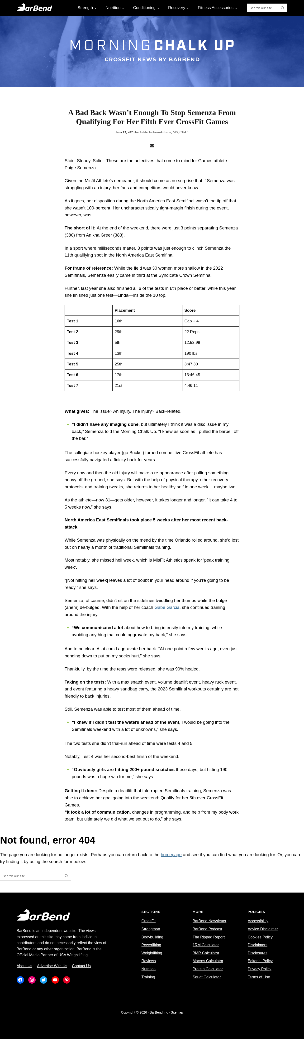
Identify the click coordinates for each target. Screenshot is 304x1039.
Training (148, 977)
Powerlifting (151, 945)
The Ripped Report (209, 937)
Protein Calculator (208, 969)
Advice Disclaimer (263, 929)
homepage (171, 854)
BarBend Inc (159, 1012)
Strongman (151, 929)
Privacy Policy (259, 969)
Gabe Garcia (166, 607)
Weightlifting (152, 953)
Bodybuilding (152, 937)
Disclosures (257, 953)
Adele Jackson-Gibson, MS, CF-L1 (164, 132)
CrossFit (149, 921)
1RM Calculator (206, 945)
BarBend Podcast (207, 929)
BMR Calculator (206, 953)
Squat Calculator (207, 977)
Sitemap (177, 1012)
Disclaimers (257, 945)
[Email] (152, 146)
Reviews (149, 961)
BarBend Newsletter (209, 921)
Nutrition (149, 969)
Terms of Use (259, 977)
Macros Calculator (208, 961)
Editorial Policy (260, 961)
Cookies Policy (260, 937)
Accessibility (258, 921)
